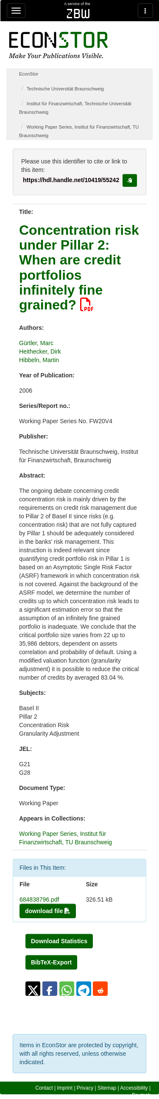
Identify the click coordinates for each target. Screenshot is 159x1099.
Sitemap (107, 1088)
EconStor (28, 73)
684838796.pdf (39, 899)
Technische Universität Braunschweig (65, 88)
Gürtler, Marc (36, 343)
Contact (44, 1088)
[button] (32, 988)
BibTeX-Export (51, 962)
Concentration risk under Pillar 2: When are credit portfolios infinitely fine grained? (79, 267)
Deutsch (141, 1095)
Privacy (85, 1088)
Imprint (65, 1088)
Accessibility (134, 1088)
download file (47, 911)
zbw (78, 14)
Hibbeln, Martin (39, 360)
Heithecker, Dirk (40, 351)
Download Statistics (59, 941)
